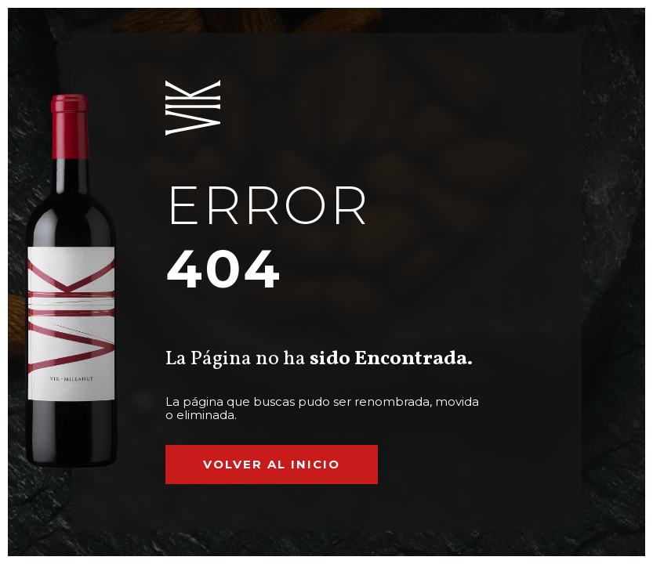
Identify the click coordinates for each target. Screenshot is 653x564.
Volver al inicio (271, 464)
